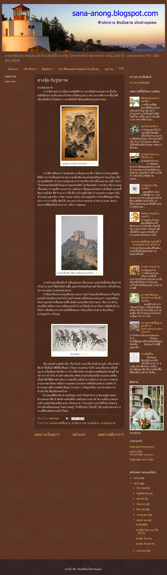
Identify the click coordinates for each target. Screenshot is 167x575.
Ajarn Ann (10, 81)
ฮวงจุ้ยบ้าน (93, 423)
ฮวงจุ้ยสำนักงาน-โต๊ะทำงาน (150, 156)
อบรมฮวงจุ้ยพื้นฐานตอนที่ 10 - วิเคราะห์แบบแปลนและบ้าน (151, 327)
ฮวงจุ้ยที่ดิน (147, 353)
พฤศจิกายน (143, 493)
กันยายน (142, 504)
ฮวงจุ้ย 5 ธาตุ (79, 423)
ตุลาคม (141, 498)
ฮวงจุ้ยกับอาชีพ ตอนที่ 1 (149, 187)
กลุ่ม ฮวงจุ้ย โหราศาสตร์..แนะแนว (142, 453)
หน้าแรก (13, 69)
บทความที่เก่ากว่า (111, 434)
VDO (121, 68)
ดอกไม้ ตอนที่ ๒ (149, 126)
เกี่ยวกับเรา (30, 69)
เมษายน (141, 550)
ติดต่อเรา (47, 69)
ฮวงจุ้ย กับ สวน (144, 538)
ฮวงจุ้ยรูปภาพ (108, 423)
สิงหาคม (141, 509)
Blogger (97, 569)
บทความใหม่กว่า (47, 434)
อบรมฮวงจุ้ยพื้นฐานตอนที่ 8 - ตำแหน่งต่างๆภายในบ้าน (146, 243)
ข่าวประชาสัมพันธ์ (139, 82)
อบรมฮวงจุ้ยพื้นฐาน (59, 423)
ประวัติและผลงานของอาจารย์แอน (79, 69)
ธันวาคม (141, 488)
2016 (136, 478)
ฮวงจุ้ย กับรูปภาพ (150, 266)
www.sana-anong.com (142, 446)
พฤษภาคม (142, 520)
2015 (136, 483)
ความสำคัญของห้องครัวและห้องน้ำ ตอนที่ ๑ (151, 297)
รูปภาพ (109, 69)
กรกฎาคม (142, 514)
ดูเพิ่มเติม (92, 163)
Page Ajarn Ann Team (142, 459)
